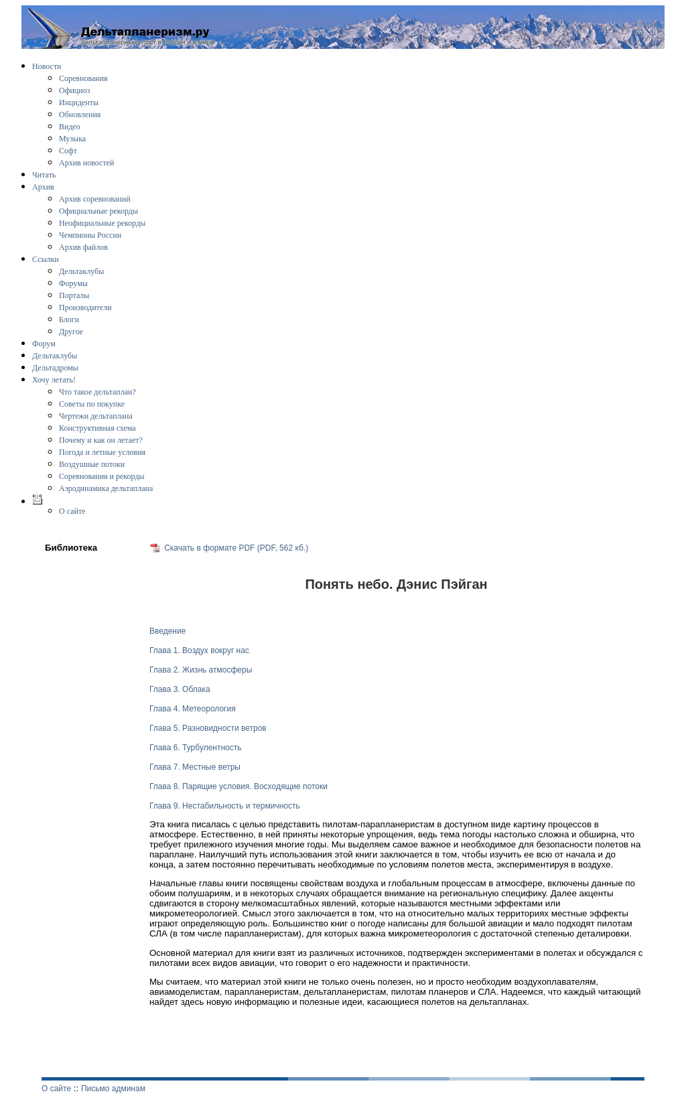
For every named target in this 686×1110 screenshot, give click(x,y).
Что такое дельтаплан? (97, 392)
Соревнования (83, 78)
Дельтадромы (55, 367)
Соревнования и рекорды (102, 476)
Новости (47, 66)
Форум (44, 343)
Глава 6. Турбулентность (195, 747)
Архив (43, 187)
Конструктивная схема (97, 428)
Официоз (74, 90)
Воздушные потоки (92, 464)
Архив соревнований (95, 199)
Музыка (72, 138)
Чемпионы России (90, 235)
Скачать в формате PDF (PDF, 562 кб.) (236, 548)
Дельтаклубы (81, 271)
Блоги (69, 319)
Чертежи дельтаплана (96, 416)
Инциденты (78, 102)
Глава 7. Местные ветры (195, 767)
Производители (85, 307)
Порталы (74, 295)
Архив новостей (86, 162)
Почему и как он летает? (101, 440)
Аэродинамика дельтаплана (106, 488)
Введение (167, 631)
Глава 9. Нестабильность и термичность (224, 806)
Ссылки (45, 259)
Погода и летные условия (102, 452)
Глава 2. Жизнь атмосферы (200, 670)
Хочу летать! (54, 380)
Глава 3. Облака (179, 689)
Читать (44, 175)
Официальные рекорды (98, 211)
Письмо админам (113, 1088)
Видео (69, 126)
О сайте (72, 511)
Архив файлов (83, 247)
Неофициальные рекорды (102, 223)
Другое (71, 331)
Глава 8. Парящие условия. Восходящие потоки (238, 786)
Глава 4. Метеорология (192, 708)
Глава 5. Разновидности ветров (208, 728)
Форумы (73, 283)
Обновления (79, 114)
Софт (68, 150)
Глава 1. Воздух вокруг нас (199, 650)
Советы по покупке (92, 404)
